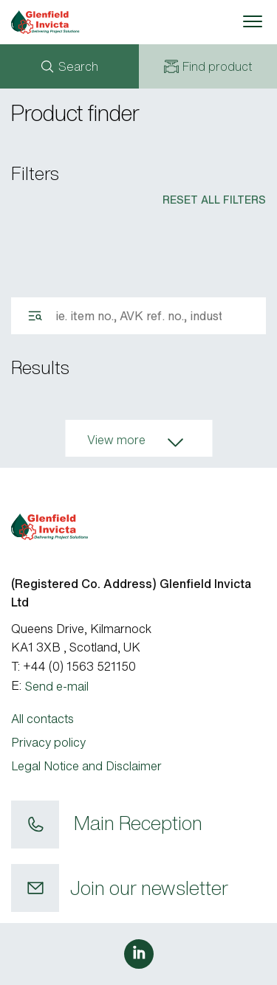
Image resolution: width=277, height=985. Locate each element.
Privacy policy (48, 742)
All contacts (42, 718)
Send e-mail (57, 686)
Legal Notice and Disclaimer (86, 766)
